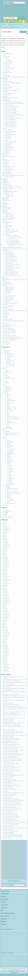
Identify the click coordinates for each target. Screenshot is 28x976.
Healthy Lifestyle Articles (10, 433)
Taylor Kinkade (8, 171)
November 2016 (6, 527)
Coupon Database (6, 99)
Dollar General (11, 468)
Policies (8, 59)
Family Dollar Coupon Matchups (11, 110)
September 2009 (6, 654)
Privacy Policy (8, 66)
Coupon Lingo (7, 135)
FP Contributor (6, 511)
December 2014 (6, 561)
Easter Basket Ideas (7, 160)
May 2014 (5, 571)
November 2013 (6, 580)
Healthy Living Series (9, 215)
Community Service (9, 372)
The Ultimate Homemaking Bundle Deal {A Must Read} (14, 775)
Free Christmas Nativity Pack (8, 832)
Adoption (7, 369)
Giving (6, 366)
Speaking (6, 69)
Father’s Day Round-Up (7, 173)
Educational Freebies (11, 378)
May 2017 (5, 524)
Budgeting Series (8, 213)
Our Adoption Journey (7, 209)
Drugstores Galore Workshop (12, 235)
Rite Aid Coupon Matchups (10, 119)
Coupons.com (7, 138)
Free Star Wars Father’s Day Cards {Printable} (12, 759)
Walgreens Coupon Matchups (10, 124)
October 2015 (5, 547)
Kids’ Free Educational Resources (11, 231)
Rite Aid (10, 475)
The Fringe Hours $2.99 (7, 786)
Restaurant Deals (10, 460)
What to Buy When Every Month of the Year (11, 337)
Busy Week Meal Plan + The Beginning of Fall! (12, 706)
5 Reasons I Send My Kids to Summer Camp (11, 681)
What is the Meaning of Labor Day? (10, 335)
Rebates (8, 459)
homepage (24, 40)
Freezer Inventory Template (10, 260)
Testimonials (5, 316)
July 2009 (5, 657)
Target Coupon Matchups (10, 122)
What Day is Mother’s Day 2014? (9, 332)
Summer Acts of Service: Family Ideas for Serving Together (14, 310)
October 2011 (5, 617)
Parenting (8, 359)
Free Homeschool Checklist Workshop (10, 814)
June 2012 (5, 605)
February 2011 (6, 629)
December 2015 (6, 544)
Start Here (14, 27)
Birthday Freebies (8, 222)
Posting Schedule (8, 300)
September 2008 (6, 671)
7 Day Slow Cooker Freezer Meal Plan (10, 751)
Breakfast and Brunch (11, 400)
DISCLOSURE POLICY (20, 971)
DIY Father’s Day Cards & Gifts (9, 766)
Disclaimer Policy (8, 62)
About (3, 24)
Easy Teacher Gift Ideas (7, 769)
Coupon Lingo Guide (9, 254)
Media (6, 65)
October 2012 (5, 599)
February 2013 (6, 594)
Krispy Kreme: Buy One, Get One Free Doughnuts (13, 835)
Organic (6, 435)
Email (23, 21)
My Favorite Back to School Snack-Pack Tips (12, 725)
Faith (4, 349)
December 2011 (6, 614)
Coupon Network (8, 137)
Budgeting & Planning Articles (13, 488)
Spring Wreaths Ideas (7, 797)
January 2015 (5, 560)
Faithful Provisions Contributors (9, 166)
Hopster (6, 140)
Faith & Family (6, 165)
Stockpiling (7, 301)
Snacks (8, 424)
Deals (4, 157)
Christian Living (10, 355)
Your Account (5, 344)
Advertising (7, 56)
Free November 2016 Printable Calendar (11, 694)
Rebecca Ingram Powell (9, 169)
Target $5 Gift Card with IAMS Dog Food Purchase (13, 747)
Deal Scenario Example (9, 257)
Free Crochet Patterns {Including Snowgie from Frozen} (14, 792)
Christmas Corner (6, 88)
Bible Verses (5, 78)
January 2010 (5, 648)
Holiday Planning (6, 184)
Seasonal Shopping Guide (8, 284)
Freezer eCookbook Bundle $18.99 (10, 757)
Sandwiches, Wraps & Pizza (12, 416)
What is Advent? (6, 334)
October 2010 (5, 635)
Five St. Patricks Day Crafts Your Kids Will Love (12, 804)
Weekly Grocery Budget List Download (12, 275)
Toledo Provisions (6, 323)
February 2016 (6, 541)
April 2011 (5, 626)
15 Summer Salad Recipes (8, 772)
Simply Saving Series (9, 216)
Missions (8, 358)
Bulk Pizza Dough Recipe (10, 253)
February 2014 (6, 576)
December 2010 (6, 632)
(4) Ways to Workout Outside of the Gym (11, 756)
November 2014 (6, 563)
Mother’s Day (5, 204)
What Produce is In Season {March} (10, 807)
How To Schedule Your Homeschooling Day (11, 738)
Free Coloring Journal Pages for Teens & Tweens (12, 801)
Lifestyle (6, 381)
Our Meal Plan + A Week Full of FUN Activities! (12, 713)
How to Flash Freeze (9, 263)
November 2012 (6, 598)
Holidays (6, 375)
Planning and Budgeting (9, 298)
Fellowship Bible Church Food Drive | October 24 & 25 (14, 175)
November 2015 (6, 545)
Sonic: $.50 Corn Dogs (7, 838)
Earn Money (9, 494)
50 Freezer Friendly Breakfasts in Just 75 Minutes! (13, 731)
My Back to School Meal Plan (9, 729)
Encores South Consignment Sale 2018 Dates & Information (14, 679)
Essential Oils (5, 163)
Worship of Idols (11, 365)
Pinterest (16, 21)
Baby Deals (9, 440)
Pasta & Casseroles (10, 410)
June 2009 (5, 658)
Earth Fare (10, 469)
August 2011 (5, 620)
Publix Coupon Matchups (10, 116)
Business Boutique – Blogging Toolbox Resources (12, 82)
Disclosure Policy (8, 63)
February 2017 (6, 526)
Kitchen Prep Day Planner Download (12, 267)
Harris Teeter (11, 471)
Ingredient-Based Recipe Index (11, 191)
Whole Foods (11, 482)
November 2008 (6, 668)
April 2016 (5, 538)
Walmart (10, 481)
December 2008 (6, 667)
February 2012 (6, 611)
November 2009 (6, 651)
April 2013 (5, 591)
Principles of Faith (10, 360)
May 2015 (5, 554)
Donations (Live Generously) (12, 491)
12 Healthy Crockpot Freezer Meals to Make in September (14, 717)
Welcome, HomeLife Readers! (9, 329)
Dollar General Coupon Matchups (11, 106)
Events (8, 497)
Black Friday (5, 79)
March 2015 (5, 557)
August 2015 (5, 549)
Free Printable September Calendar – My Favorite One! (14, 722)
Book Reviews (8, 371)
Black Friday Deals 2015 (8, 81)
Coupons (4, 128)
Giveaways (7, 228)
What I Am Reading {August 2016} (10, 745)
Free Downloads (11, 449)
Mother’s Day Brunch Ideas (8, 776)
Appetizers (9, 394)
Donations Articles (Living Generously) (14, 493)
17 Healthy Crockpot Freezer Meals (10, 810)
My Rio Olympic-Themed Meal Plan (10, 748)
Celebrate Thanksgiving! (8, 87)
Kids (6, 380)
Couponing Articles (10, 441)
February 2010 (6, 646)
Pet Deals (8, 456)
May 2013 (5, 589)
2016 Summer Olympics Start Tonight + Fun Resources (14, 750)
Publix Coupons (8, 144)
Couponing (7, 291)
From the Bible (8, 362)
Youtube (19, 21)
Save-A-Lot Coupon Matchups (11, 121)
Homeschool (7, 377)
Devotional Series (8, 353)
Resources (5, 220)
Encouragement (10, 356)
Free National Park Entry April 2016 (10, 783)
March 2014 (5, 574)
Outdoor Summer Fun (7, 778)
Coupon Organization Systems (11, 256)
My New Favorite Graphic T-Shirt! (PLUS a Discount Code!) (15, 707)
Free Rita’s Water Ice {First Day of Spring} (11, 803)
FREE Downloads (8, 226)
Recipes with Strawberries (8, 219)
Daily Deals (5, 154)
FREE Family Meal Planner (8, 761)
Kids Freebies (9, 225)
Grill (8, 405)
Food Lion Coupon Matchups (10, 112)
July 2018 (5, 522)
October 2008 (5, 670)
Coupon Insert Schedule (9, 134)
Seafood (8, 419)
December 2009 (6, 649)
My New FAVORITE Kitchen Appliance (11, 739)
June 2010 (5, 641)
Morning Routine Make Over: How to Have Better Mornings (15, 822)
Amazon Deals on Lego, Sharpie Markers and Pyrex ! (13, 732)
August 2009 (5, 655)
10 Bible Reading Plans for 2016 (9, 819)
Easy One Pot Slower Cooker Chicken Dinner (12, 816)
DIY (6, 374)
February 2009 (6, 664)
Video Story (7, 71)
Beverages (9, 399)
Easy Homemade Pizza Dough (11, 259)
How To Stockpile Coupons (10, 295)
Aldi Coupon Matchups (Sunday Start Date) (13, 102)
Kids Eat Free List (5, 915)
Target (9, 477)
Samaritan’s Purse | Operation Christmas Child (12, 247)
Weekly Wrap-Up (10, 484)
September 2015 (6, 548)
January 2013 (5, 595)
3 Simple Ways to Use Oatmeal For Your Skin (12, 760)
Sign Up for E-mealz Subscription (11, 272)
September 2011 (6, 618)
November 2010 (6, 633)
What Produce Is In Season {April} (10, 789)
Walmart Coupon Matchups (10, 125)
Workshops (7, 234)
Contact (11, 24)
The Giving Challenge (7, 319)
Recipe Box (7, 194)
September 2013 (6, 583)
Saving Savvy (5, 250)
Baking (8, 396)
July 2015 (5, 551)
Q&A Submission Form (9, 309)
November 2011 (6, 616)
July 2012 (5, 604)
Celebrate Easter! (6, 85)
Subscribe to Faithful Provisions (11, 273)
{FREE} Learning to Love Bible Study (10, 817)
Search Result (5, 278)
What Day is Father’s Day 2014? (9, 331)
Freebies (4, 178)
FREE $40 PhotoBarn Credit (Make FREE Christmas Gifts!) (15, 695)
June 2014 (5, 570)
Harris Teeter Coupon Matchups (11, 113)
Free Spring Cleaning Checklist (9, 806)
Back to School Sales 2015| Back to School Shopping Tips (14, 77)
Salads (8, 415)
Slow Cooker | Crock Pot (11, 422)
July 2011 (5, 621)
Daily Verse (7, 352)
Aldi (9, 463)
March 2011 (5, 627)
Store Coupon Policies (9, 306)
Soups (8, 425)
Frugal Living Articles (11, 500)
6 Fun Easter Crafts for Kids (8, 795)
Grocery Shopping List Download (11, 262)
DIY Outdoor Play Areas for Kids (9, 779)
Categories (5, 84)
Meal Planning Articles (11, 503)
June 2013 (5, 588)
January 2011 (5, 630)
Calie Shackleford (8, 168)
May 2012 (5, 607)
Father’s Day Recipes (7, 172)
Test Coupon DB (8, 150)
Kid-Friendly (9, 409)
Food (4, 384)
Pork (8, 412)
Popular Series (6, 212)
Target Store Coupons (9, 149)
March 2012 (5, 610)
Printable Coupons (8, 143)
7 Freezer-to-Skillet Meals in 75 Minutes (11, 763)
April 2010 (5, 643)
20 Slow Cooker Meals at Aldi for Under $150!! (12, 808)
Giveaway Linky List (11, 229)
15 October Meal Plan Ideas (8, 703)
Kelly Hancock (6, 517)
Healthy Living (6, 182)
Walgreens (10, 480)
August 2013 (5, 585)
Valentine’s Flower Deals (8, 328)
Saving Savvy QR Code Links (11, 270)
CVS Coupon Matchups (9, 104)
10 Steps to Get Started (9, 287)
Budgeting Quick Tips (9, 288)
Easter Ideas (5, 162)
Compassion (5, 96)
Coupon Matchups (6, 100)
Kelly (4, 512)
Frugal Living (5, 179)
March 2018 (5, 523)
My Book (19, 24)
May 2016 (5, 536)
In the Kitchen (6, 190)
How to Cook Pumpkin (7, 185)
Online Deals (9, 454)
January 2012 (5, 613)
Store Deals (5, 304)
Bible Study (7, 350)
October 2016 (5, 529)
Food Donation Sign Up (9, 176)
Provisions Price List (9, 269)
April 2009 (5, 661)
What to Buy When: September (9, 734)
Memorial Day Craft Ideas (8, 773)
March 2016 (5, 539)
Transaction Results (7, 342)
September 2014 (6, 566)
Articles (4, 27)
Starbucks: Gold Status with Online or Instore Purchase (13, 781)
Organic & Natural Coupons (10, 141)
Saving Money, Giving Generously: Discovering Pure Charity (15, 248)
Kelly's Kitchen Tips (9, 388)
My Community (8, 94)
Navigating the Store (9, 297)
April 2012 (5, 608)
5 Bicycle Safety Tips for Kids (9, 764)
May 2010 (5, 642)
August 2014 (5, 567)
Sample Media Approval (9, 68)
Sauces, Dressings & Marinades (13, 418)
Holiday (8, 406)
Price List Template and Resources (9, 218)
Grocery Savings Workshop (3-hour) (14, 241)
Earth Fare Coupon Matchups (10, 109)
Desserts (8, 402)
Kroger (9, 472)
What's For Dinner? (8, 428)
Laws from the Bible (11, 363)
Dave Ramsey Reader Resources (9, 156)
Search (4, 276)
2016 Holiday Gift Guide (8, 53)
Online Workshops (6, 207)
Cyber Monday (6, 153)
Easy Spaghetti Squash (7, 782)
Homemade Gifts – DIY (11, 407)
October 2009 (5, 652)
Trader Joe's (10, 478)
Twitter (8, 21)
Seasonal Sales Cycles (7, 282)
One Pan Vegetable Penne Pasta (9, 741)
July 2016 (5, 533)
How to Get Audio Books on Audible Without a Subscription (15, 712)
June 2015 (5, 552)
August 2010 (5, 638)
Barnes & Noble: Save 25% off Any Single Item (12, 836)
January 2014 (5, 577)
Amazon (10, 465)
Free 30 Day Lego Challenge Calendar (10, 830)
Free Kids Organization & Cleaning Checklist (12, 785)
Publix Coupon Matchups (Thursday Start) (13, 118)
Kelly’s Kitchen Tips (9, 193)
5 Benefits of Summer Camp (8, 788)
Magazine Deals (10, 452)
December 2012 (6, 596)
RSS (4, 21)
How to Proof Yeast (8, 266)
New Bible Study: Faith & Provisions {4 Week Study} (13, 800)
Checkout (5, 341)
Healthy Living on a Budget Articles (12, 434)
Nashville (5, 206)
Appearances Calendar (7, 72)
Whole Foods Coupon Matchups (11, 126)
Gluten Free (9, 403)
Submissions (5, 307)
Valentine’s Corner (6, 326)
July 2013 (5, 586)
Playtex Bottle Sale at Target (8, 719)
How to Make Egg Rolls (7, 188)
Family (4, 368)
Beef (8, 397)
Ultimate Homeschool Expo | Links (10, 325)
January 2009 (5, 665)
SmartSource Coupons (9, 147)
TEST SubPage (6, 313)
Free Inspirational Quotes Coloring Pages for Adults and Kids (15, 828)
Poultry (8, 413)
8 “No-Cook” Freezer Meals (8, 826)
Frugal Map (5, 181)
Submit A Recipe (10, 196)
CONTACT (10, 971)
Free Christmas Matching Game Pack (10, 833)
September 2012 (6, 601)
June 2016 (5, 535)
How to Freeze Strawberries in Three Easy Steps (12, 187)
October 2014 (5, 564)
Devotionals (7, 75)
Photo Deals (5, 210)
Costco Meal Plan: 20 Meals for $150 (10, 820)
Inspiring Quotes (6, 197)
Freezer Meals (7, 385)
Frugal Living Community (10, 93)
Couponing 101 (8, 292)
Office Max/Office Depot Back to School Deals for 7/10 (14, 754)
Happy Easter (5, 791)
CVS (9, 466)
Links (4, 201)
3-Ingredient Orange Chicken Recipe (10, 794)
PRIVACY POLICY (13, 972)
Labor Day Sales (6, 200)
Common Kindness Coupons (10, 131)
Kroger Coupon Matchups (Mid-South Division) (14, 115)
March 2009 (5, 663)
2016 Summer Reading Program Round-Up (11, 767)
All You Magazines (8, 251)
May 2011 (5, 624)
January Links (5, 198)
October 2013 (5, 582)
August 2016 (5, 532)
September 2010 (6, 636)
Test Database (5, 312)
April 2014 (5, 573)
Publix (9, 474)
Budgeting (9, 487)
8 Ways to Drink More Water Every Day (11, 753)
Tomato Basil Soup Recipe (8, 829)
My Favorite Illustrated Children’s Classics (11, 744)
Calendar (6, 223)
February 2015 (6, 558)
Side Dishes (9, 421)
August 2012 (5, 602)
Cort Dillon (5, 509)
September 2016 (6, 530)
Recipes (6, 393)
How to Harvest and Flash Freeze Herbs (12, 265)
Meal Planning (6, 203)
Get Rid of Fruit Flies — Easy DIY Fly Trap (11, 723)
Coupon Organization (9, 290)
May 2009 (5, 660)
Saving (4, 437)
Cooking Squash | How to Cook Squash (10, 97)
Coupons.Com (6, 151)
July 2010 (5, 639)
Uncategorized (6, 504)
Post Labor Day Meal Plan (8, 720)
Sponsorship (9, 60)
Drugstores (5, 159)
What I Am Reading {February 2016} (10, 811)
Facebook (12, 21)
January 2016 (5, 542)
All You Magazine (8, 129)
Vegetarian (9, 427)
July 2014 (5, 569)
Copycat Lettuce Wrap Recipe (9, 813)
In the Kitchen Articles (9, 387)
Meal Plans (7, 391)
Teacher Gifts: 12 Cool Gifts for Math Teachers (12, 770)
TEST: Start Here (6, 314)
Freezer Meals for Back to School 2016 (10, 742)
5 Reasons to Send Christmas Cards (12, 90)
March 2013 (5, 592)
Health (4, 430)
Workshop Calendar (9, 232)
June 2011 (5, 623)
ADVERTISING (4, 971)
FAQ (6, 294)
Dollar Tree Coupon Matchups (11, 107)
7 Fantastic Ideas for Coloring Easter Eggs (11, 798)
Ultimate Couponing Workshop (13, 243)
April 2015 (5, 555)
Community (5, 91)
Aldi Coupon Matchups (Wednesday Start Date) (14, 103)
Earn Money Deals (10, 446)
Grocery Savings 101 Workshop (13, 240)
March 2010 (5, 645)
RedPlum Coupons (8, 146)
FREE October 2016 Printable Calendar (10, 704)
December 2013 (6, 579)
